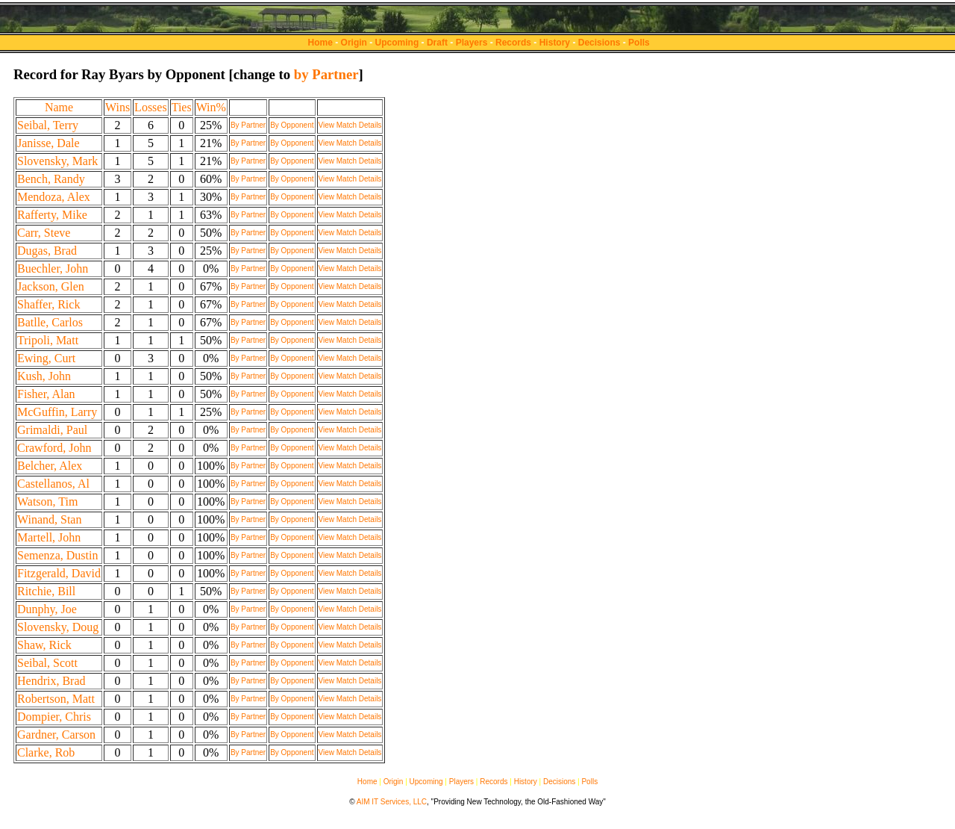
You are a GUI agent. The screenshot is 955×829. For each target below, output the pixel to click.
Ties (182, 107)
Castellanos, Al (53, 483)
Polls (639, 42)
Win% (211, 107)
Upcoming (397, 42)
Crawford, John (54, 447)
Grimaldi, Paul (52, 429)
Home (320, 42)
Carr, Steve (43, 232)
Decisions (599, 42)
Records (513, 42)
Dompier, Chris (54, 716)
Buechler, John (52, 268)
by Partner (326, 74)
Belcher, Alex (49, 465)
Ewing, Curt (46, 358)
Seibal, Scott (47, 662)
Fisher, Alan (46, 394)
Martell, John (49, 537)
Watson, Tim (47, 501)
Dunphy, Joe (47, 609)
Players (472, 42)
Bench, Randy (51, 179)
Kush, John (44, 376)
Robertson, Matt (56, 698)
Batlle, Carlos (50, 322)
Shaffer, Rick (48, 304)
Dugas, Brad (47, 250)
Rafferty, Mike (52, 214)
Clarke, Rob (46, 752)
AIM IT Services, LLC (392, 802)
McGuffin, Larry (57, 412)
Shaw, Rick (44, 645)
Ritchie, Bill (46, 591)
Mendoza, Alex (53, 196)
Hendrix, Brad (51, 680)
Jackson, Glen (50, 286)
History (554, 42)
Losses (150, 107)
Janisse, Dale (48, 143)
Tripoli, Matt (47, 340)
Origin (354, 42)
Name (59, 107)
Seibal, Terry (47, 125)
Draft (437, 42)
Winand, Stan (49, 519)
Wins (117, 107)
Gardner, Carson (56, 734)
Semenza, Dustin (57, 555)
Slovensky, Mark (57, 161)
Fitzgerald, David (59, 573)
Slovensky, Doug (57, 627)
